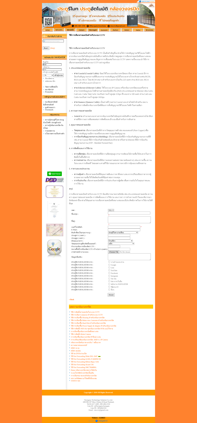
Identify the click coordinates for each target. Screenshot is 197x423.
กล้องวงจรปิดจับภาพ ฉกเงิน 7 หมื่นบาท (86, 342)
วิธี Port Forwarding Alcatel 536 (82, 365)
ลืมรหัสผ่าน (49, 78)
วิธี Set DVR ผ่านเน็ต (79, 354)
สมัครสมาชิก (50, 81)
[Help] (52, 48)
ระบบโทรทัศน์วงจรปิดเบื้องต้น (82, 373)
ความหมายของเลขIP (79, 345)
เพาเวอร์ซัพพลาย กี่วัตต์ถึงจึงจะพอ (84, 378)
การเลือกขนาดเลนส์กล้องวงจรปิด (84, 376)
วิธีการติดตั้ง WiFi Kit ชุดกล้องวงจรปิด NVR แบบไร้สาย (92, 329)
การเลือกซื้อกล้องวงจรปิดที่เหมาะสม (84, 331)
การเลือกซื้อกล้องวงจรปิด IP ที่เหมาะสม (86, 337)
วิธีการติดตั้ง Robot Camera (81, 334)
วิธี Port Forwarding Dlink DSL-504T (84, 356)
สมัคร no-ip (75, 348)
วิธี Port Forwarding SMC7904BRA (83, 367)
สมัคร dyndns (76, 351)
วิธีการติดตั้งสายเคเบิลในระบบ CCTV (85, 312)
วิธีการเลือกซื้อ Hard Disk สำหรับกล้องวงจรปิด (88, 323)
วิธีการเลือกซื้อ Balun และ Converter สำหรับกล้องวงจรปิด (92, 320)
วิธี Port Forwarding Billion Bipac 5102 (85, 362)
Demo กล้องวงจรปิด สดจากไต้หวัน (84, 370)
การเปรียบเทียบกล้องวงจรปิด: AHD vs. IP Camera (89, 340)
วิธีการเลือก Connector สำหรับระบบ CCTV (87, 315)
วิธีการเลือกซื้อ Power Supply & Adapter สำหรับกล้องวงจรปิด (93, 326)
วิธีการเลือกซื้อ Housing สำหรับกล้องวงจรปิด (87, 318)
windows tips (75, 381)
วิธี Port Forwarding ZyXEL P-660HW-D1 (86, 359)
